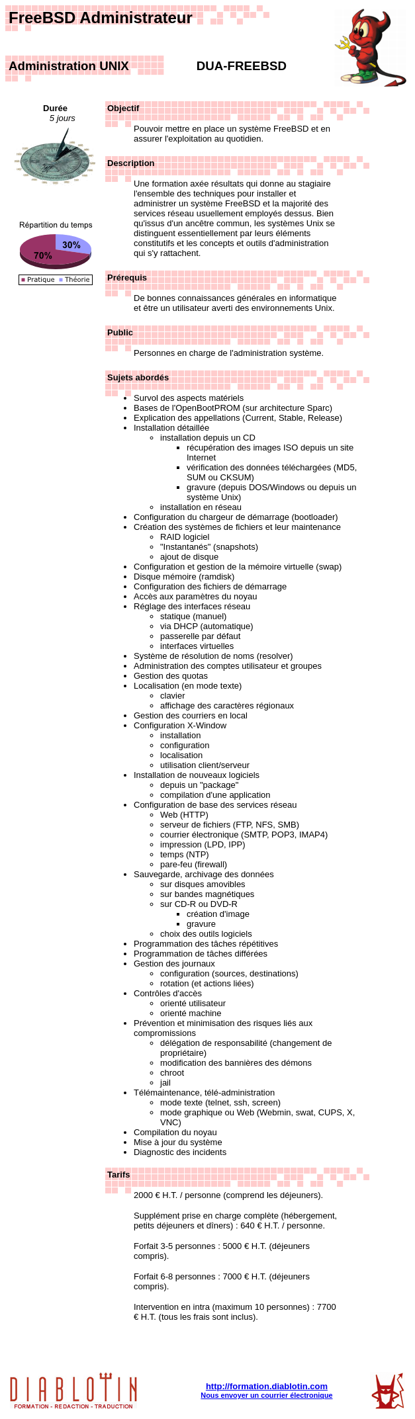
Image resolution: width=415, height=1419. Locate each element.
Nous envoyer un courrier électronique (266, 1395)
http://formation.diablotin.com (267, 1386)
